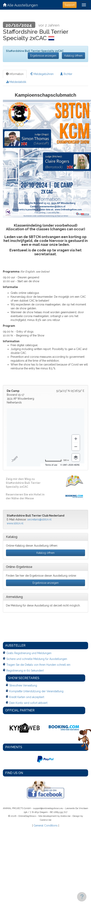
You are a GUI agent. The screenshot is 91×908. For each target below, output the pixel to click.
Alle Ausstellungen (20, 5)
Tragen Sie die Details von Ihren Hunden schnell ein (38, 664)
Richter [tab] (66, 74)
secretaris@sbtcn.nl (39, 519)
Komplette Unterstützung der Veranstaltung (36, 691)
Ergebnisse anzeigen (43, 55)
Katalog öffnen (73, 55)
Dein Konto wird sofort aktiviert (28, 702)
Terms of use (51, 465)
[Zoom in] (76, 439)
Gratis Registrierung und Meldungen (28, 653)
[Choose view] (76, 457)
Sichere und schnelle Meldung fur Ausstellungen (36, 658)
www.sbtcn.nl (15, 523)
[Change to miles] (57, 460)
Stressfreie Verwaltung (23, 685)
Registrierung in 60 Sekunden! (25, 670)
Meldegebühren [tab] (42, 74)
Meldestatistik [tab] (16, 81)
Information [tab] (15, 74)
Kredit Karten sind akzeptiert (26, 697)
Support (70, 4)
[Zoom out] (76, 447)
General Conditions (46, 825)
